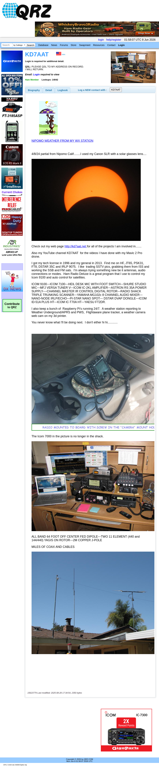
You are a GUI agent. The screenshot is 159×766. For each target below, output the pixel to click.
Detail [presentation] (48, 90)
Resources (99, 45)
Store (73, 45)
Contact (111, 45)
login (101, 39)
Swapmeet (84, 45)
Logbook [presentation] (63, 90)
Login (121, 45)
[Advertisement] (63, 730)
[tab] (33, 90)
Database (43, 45)
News (54, 45)
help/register (113, 39)
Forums (64, 45)
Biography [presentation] (34, 90)
